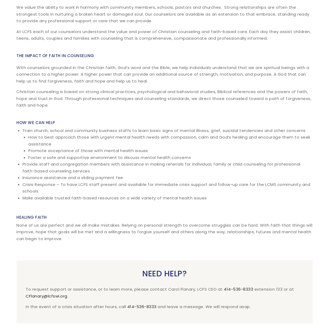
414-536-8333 (238, 289)
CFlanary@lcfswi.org (46, 296)
